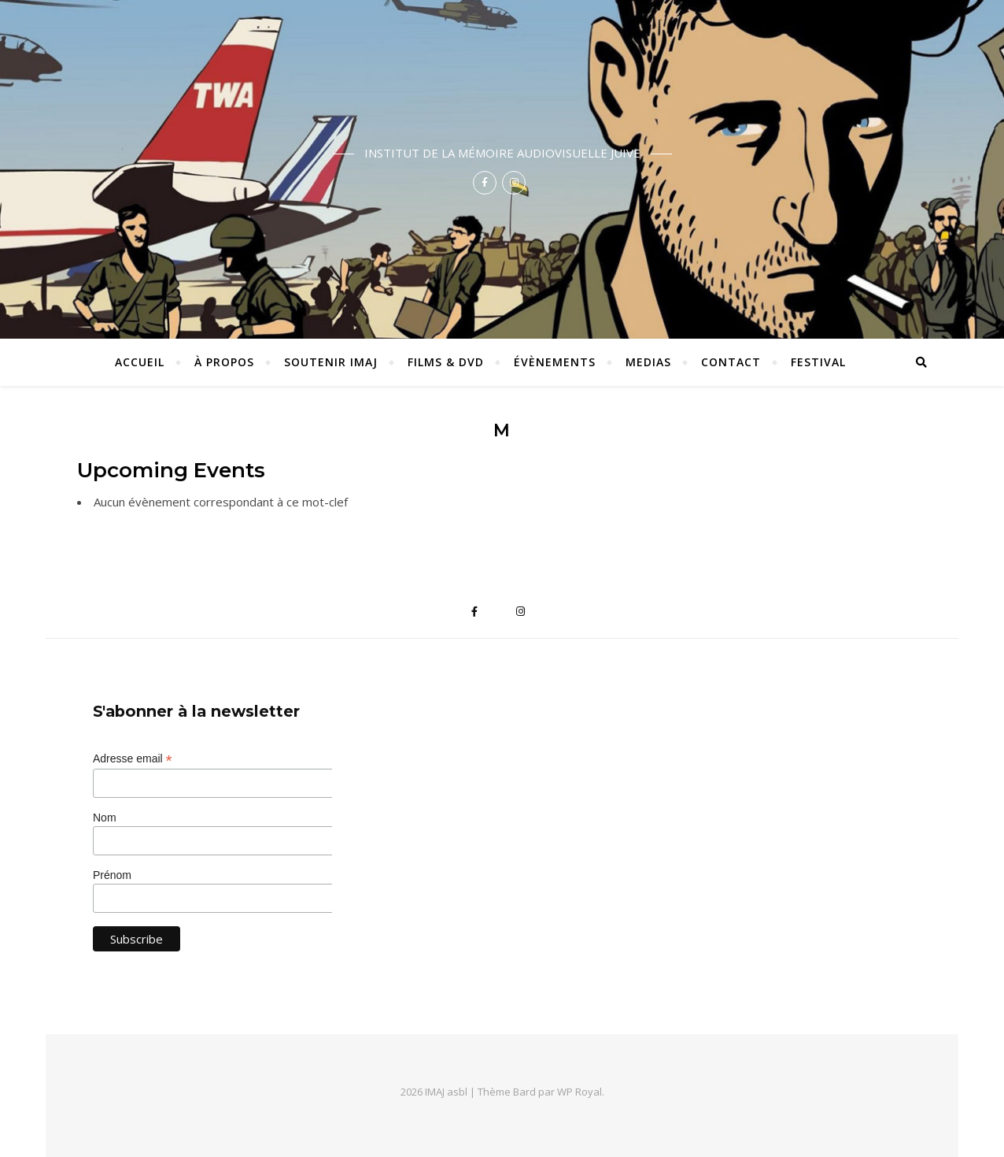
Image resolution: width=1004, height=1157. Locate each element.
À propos (224, 361)
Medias (648, 361)
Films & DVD (446, 361)
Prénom (112, 875)
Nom (104, 817)
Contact (731, 361)
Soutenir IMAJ (331, 361)
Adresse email (132, 758)
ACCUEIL (139, 361)
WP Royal (579, 1092)
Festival (818, 361)
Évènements (555, 361)
